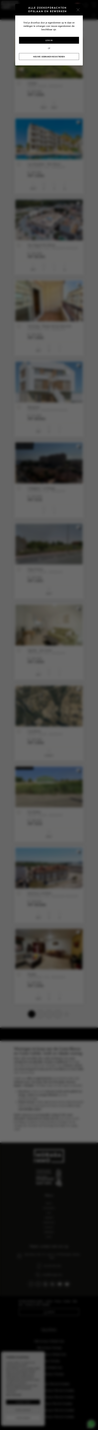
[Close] (78, 9)
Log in (49, 40)
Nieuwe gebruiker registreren (49, 56)
